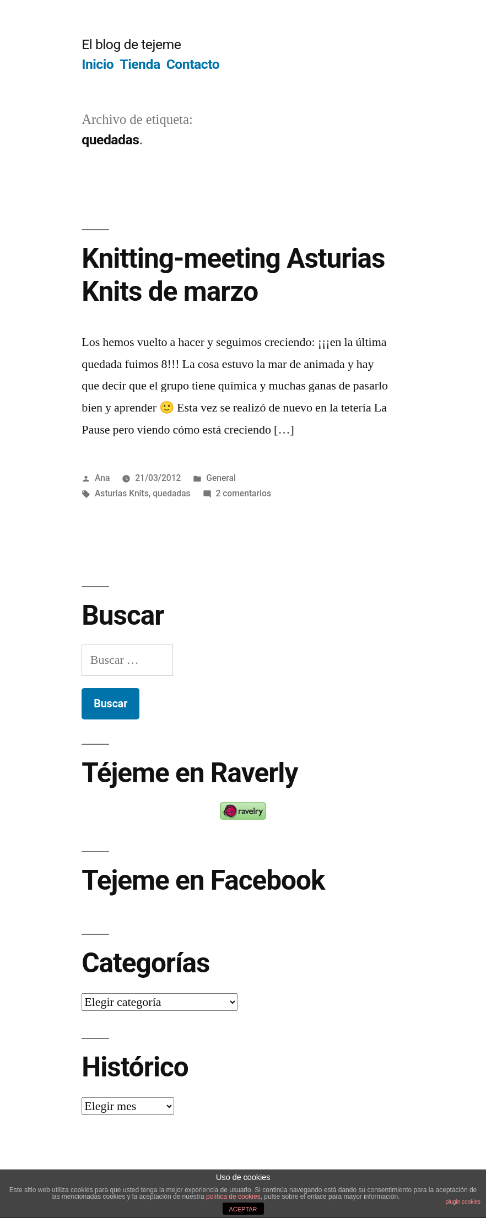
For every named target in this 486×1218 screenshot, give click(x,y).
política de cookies (233, 1196)
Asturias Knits (122, 493)
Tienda (140, 64)
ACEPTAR (243, 1209)
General (221, 478)
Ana (102, 478)
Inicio (98, 64)
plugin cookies (463, 1202)
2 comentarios (243, 493)
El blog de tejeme (131, 44)
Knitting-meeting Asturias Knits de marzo (233, 274)
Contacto (193, 64)
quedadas (171, 493)
